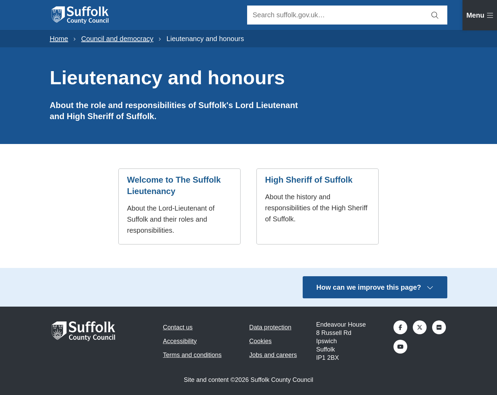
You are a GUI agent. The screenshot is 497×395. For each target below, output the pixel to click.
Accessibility (180, 341)
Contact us (178, 327)
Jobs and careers (273, 354)
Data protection (270, 327)
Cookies (260, 341)
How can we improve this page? (374, 287)
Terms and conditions (192, 354)
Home (59, 38)
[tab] (479, 15)
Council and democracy (117, 38)
